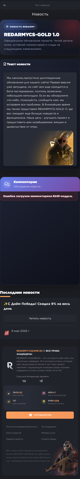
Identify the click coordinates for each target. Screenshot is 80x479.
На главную (42, 5)
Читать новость (40, 318)
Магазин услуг (48, 433)
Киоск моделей (13, 433)
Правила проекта (14, 439)
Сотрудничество (40, 415)
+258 (56, 400)
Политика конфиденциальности (21, 426)
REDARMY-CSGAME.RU (30, 350)
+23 (20, 392)
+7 (54, 392)
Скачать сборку (48, 439)
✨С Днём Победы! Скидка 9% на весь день (37, 306)
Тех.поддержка (48, 426)
